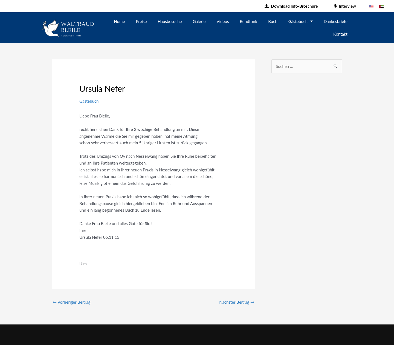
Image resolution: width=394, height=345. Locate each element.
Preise (141, 21)
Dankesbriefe (335, 21)
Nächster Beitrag (236, 302)
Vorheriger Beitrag (71, 302)
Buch (272, 21)
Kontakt (340, 33)
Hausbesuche (170, 21)
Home (119, 21)
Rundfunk (248, 21)
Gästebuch (300, 21)
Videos (222, 21)
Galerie (199, 21)
